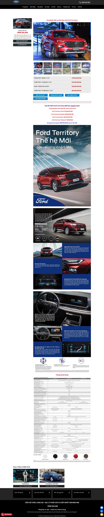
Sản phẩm (40, 7)
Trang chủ (25, 7)
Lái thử (53, 7)
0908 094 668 (52, 503)
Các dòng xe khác (84, 95)
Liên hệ (80, 7)
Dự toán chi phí (69, 95)
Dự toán (47, 7)
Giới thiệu (32, 7)
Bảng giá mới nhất (22, 41)
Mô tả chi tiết (40, 95)
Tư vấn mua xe (22, 45)
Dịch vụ (59, 7)
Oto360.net (63, 512)
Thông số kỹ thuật (55, 95)
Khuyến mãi (66, 7)
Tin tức (74, 7)
